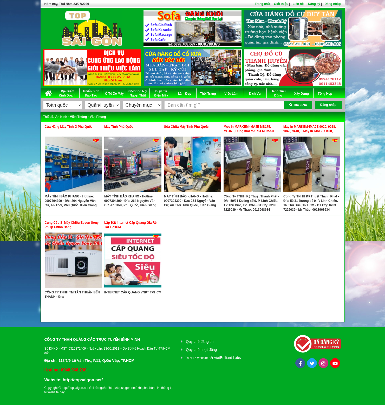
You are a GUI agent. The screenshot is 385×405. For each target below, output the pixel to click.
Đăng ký (314, 4)
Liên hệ (298, 4)
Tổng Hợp (325, 93)
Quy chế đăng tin (199, 341)
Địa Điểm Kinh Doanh (67, 93)
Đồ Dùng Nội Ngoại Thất (137, 93)
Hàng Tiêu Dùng (278, 93)
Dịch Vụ (254, 93)
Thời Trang (208, 93)
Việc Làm (231, 93)
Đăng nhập (332, 4)
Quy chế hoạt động (201, 350)
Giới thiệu (281, 4)
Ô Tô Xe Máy (114, 93)
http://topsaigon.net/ (83, 380)
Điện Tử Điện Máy (161, 93)
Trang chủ (262, 4)
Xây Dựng (301, 93)
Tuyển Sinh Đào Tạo (91, 93)
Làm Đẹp (184, 93)
